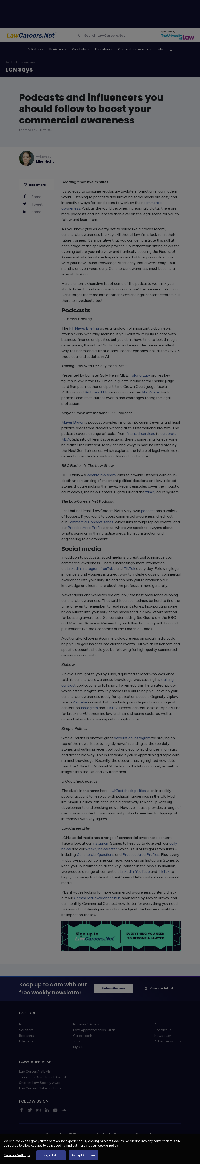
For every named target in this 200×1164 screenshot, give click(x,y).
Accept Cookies (84, 1158)
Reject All (50, 1158)
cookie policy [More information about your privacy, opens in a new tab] (108, 1148)
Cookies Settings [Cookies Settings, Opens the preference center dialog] (17, 1158)
